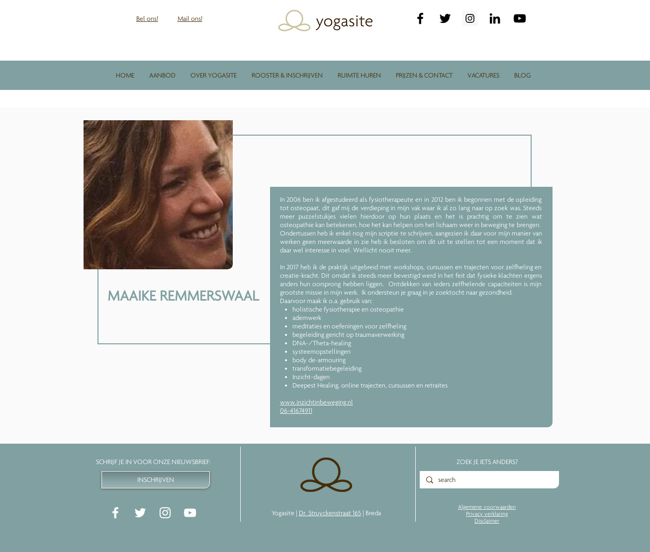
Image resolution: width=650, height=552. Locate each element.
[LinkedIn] (494, 18)
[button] (162, 75)
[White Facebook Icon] (115, 512)
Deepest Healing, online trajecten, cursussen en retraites (370, 385)
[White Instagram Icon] (165, 512)
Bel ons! (147, 18)
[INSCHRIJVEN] (155, 479)
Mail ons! (190, 18)
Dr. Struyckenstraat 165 (330, 513)
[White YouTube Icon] (190, 512)
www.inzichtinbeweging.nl (316, 402)
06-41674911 (296, 410)
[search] (488, 480)
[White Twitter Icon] (140, 512)
